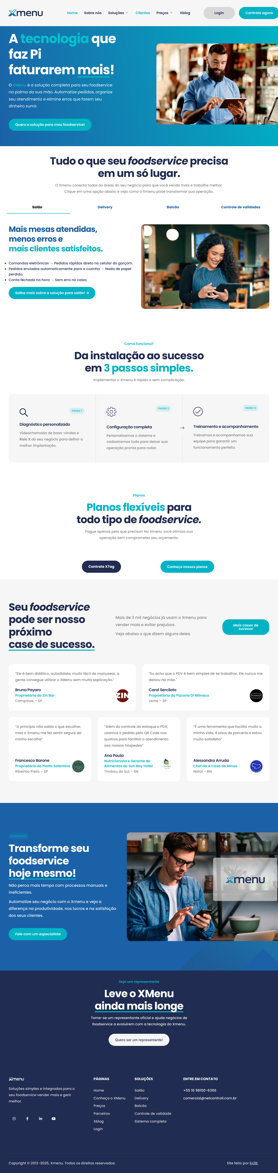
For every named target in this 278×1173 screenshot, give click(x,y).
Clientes (143, 13)
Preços (164, 13)
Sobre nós (92, 13)
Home (72, 13)
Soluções (118, 13)
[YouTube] (53, 1118)
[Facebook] (27, 1118)
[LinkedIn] (40, 1118)
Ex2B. (254, 1163)
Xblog (185, 13)
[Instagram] (14, 1118)
